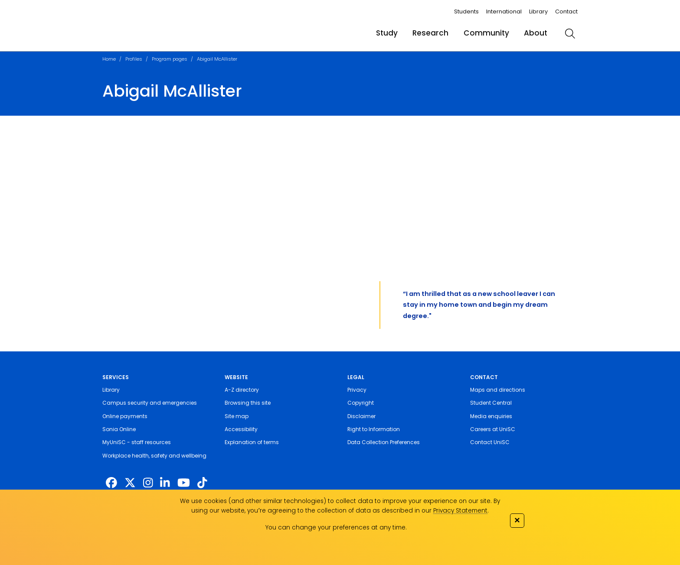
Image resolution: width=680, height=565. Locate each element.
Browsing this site (248, 402)
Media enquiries (491, 416)
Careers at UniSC (492, 429)
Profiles (133, 58)
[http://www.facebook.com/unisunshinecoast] (111, 483)
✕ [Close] (517, 520)
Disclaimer (361, 416)
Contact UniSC (490, 442)
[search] (570, 33)
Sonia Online (119, 429)
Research (430, 33)
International (504, 11)
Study (387, 33)
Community (486, 33)
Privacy (356, 389)
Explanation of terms (252, 442)
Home (109, 58)
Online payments (124, 416)
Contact (566, 11)
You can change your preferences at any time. (336, 527)
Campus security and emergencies (149, 402)
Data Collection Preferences (383, 442)
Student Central (491, 402)
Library (538, 11)
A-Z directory (242, 389)
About (535, 33)
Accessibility (241, 429)
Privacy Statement (460, 511)
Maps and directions (497, 389)
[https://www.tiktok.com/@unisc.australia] (202, 483)
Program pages (169, 58)
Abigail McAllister (217, 58)
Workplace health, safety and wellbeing (154, 455)
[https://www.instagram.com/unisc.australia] (148, 483)
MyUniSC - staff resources (136, 442)
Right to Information (373, 429)
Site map (236, 416)
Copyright (360, 402)
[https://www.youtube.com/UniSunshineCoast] (183, 483)
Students (466, 11)
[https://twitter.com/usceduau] (130, 483)
